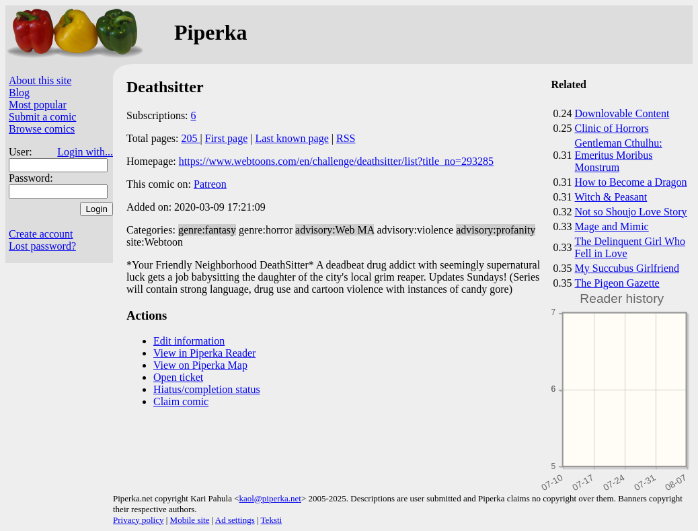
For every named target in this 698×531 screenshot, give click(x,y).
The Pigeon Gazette (617, 283)
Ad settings (235, 520)
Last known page (291, 138)
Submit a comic (42, 116)
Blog (19, 92)
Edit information (189, 341)
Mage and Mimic (612, 226)
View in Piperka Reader (204, 353)
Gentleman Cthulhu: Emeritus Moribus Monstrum (618, 155)
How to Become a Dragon (631, 182)
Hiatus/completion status (206, 389)
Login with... (85, 151)
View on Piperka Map (200, 365)
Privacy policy (138, 520)
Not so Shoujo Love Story (631, 211)
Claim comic (180, 401)
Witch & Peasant (611, 197)
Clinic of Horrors (612, 128)
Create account (41, 234)
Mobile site (190, 520)
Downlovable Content (622, 113)
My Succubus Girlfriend (627, 268)
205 (191, 138)
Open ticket (178, 377)
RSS (345, 138)
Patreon (210, 184)
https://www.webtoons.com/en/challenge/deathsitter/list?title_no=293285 (336, 161)
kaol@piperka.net (270, 498)
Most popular (38, 104)
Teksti (271, 520)
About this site (40, 80)
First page (226, 138)
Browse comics (42, 129)
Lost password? (42, 246)
